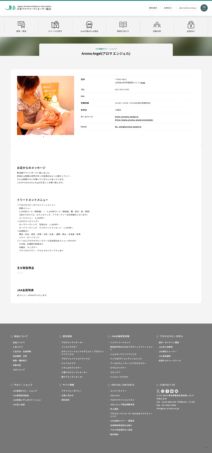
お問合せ (168, 7)
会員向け (191, 26)
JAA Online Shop (187, 7)
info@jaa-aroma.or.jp (167, 408)
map (143, 82)
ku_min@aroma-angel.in (128, 126)
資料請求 (153, 7)
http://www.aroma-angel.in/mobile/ (134, 119)
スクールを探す (55, 26)
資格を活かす (123, 26)
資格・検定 (21, 26)
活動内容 (157, 26)
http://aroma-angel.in (126, 116)
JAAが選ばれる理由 (89, 26)
